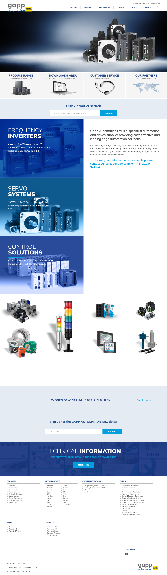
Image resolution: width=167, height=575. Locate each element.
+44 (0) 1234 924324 (139, 3)
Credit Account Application (131, 492)
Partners (88, 7)
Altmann (50, 486)
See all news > (144, 400)
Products (73, 7)
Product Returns (127, 490)
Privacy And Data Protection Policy (22, 567)
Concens (66, 490)
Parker (65, 498)
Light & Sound (14, 502)
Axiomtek (50, 488)
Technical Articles (15, 531)
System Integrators (91, 481)
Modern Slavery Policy (129, 504)
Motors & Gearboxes (16, 494)
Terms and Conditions (16, 563)
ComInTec (50, 490)
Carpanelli (67, 488)
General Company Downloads (132, 496)
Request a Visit (52, 529)
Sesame (66, 500)
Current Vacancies (128, 488)
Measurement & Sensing (17, 500)
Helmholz (50, 496)
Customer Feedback (53, 533)
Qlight (49, 500)
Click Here (83, 465)
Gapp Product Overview (130, 486)
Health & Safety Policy (129, 506)
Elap (64, 492)
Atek (65, 486)
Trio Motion (67, 504)
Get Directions (52, 535)
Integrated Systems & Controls (95, 486)
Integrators (104, 7)
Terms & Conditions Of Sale (131, 498)
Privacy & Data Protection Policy (133, 502)
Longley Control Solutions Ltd (95, 488)
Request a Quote (52, 531)
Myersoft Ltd (89, 490)
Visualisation (13, 488)
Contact (147, 7)
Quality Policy (126, 508)
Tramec (49, 504)
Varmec (49, 506)
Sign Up (112, 431)
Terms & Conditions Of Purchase (133, 500)
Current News (14, 527)
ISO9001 (125, 510)
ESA (48, 494)
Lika (64, 496)
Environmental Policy (129, 512)
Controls (12, 486)
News (134, 7)
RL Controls (88, 492)
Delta (49, 492)
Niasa (49, 498)
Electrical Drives (14, 490)
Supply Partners (52, 481)
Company (121, 7)
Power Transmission (16, 498)
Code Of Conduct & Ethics (131, 515)
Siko (48, 502)
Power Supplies (14, 492)
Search (109, 113)
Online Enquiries (52, 527)
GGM (65, 494)
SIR (64, 502)
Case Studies (13, 529)
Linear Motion (14, 496)
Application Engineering (130, 494)
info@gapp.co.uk (154, 3)
